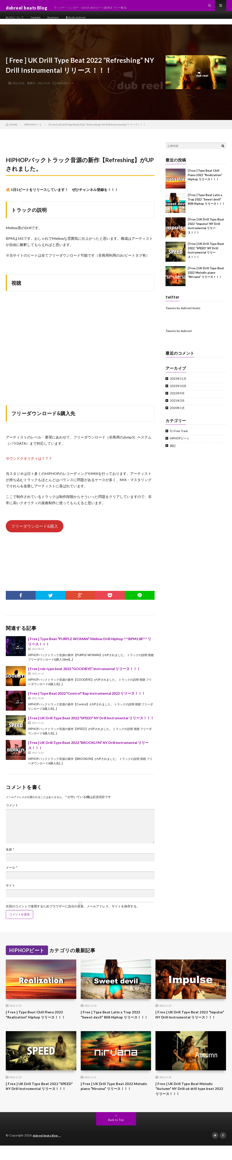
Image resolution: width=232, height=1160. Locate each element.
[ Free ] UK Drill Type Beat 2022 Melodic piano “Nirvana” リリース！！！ (206, 277)
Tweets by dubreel (178, 335)
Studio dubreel (85, 22)
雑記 (173, 450)
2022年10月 (178, 390)
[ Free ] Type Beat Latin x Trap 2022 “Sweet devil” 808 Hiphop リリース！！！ (206, 204)
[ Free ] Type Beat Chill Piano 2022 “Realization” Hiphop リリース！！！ (205, 179)
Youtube (40, 22)
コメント (12, 809)
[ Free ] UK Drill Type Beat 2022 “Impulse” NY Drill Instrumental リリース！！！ (189, 1023)
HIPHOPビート (65, 87)
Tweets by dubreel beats (182, 312)
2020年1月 (177, 412)
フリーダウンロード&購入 (34, 530)
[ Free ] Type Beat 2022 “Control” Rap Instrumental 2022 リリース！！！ (86, 698)
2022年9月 (177, 397)
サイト (10, 889)
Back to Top (116, 1134)
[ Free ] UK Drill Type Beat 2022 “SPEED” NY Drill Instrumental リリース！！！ (91, 722)
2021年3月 (177, 405)
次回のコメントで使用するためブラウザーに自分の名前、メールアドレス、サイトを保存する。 (73, 910)
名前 (10, 853)
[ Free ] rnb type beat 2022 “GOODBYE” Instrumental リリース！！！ (84, 673)
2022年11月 (178, 383)
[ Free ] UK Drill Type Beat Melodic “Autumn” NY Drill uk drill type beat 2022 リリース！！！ (188, 1102)
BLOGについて (16, 22)
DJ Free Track (179, 435)
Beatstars (59, 22)
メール (11, 871)
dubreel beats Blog (49, 1150)
